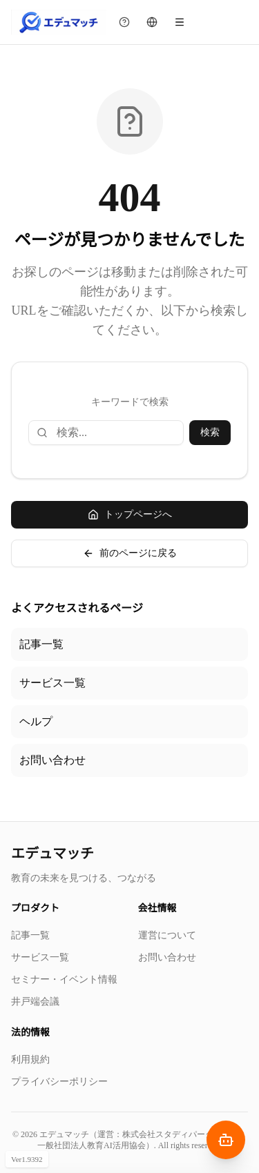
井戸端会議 (35, 1001)
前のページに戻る (130, 553)
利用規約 (30, 1059)
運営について (167, 935)
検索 (210, 432)
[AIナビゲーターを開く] (226, 1140)
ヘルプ (35, 721)
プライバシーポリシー (59, 1081)
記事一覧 (41, 644)
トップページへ (130, 514)
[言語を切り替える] (152, 22)
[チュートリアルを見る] (124, 22)
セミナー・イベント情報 (64, 979)
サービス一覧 (52, 683)
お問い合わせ (52, 760)
